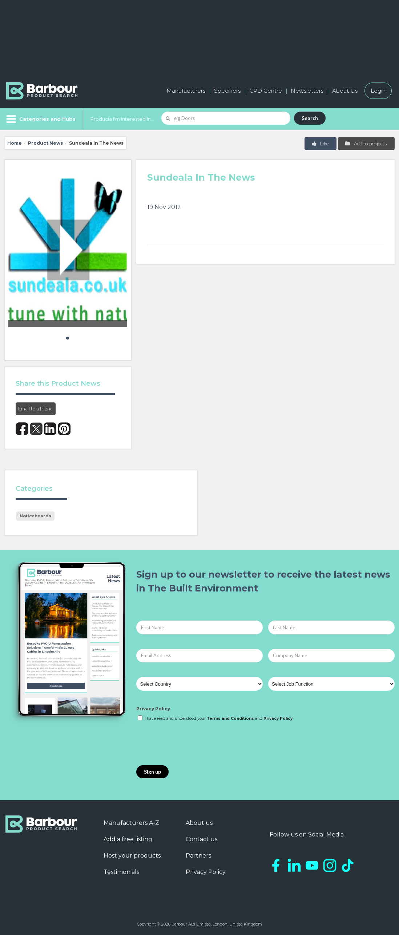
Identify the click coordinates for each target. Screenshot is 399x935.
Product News (45, 143)
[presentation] (191, 744)
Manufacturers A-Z (131, 822)
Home (14, 143)
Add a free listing (128, 839)
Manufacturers (185, 90)
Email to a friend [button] (35, 408)
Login (378, 90)
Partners (198, 855)
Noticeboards (35, 515)
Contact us (201, 839)
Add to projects (365, 143)
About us (199, 822)
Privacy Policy (153, 708)
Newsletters (307, 90)
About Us (345, 90)
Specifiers (227, 90)
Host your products (132, 855)
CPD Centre (265, 90)
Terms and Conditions (230, 718)
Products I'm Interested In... (122, 119)
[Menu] (40, 119)
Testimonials (121, 871)
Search (310, 118)
